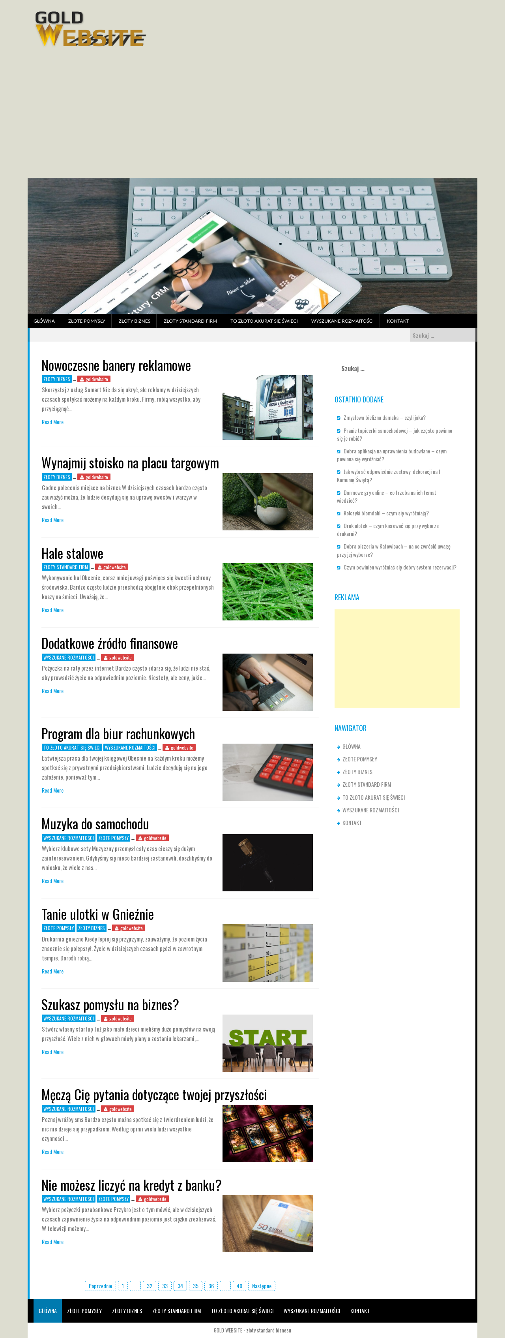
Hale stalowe (72, 553)
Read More (53, 422)
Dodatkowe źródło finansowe (109, 643)
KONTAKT (398, 321)
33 (165, 1286)
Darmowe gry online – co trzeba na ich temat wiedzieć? (386, 496)
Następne (261, 1286)
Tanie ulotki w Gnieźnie (97, 914)
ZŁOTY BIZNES (134, 321)
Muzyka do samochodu (95, 823)
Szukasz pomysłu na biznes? (110, 1004)
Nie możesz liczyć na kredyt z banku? (131, 1185)
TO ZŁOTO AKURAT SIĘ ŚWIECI (263, 321)
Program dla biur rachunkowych (118, 733)
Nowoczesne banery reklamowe (116, 365)
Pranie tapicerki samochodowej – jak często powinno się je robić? (394, 434)
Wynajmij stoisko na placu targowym (130, 462)
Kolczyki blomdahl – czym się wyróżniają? (386, 513)
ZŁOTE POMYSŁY (86, 321)
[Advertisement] (252, 118)
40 (239, 1286)
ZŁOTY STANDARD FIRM (190, 321)
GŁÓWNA (44, 321)
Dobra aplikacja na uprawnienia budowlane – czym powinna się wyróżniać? (392, 455)
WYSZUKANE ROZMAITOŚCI (342, 321)
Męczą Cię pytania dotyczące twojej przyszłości (154, 1094)
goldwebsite (97, 379)
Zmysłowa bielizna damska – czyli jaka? (385, 417)
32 (149, 1286)
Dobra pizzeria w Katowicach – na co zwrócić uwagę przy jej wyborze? (394, 550)
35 (195, 1286)
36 (211, 1286)
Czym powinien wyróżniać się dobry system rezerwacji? (400, 567)
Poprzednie (100, 1286)
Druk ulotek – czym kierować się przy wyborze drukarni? (388, 529)
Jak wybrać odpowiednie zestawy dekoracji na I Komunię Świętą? (388, 475)
